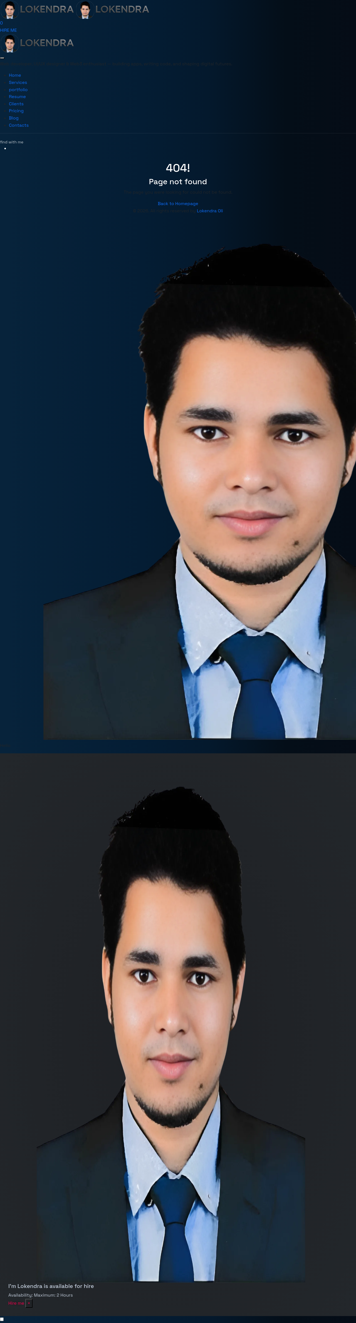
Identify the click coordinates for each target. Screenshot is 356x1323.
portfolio (18, 90)
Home (15, 75)
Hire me (16, 1303)
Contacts (19, 125)
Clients (16, 104)
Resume (17, 96)
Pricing (16, 111)
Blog (14, 118)
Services (18, 82)
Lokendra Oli (210, 211)
